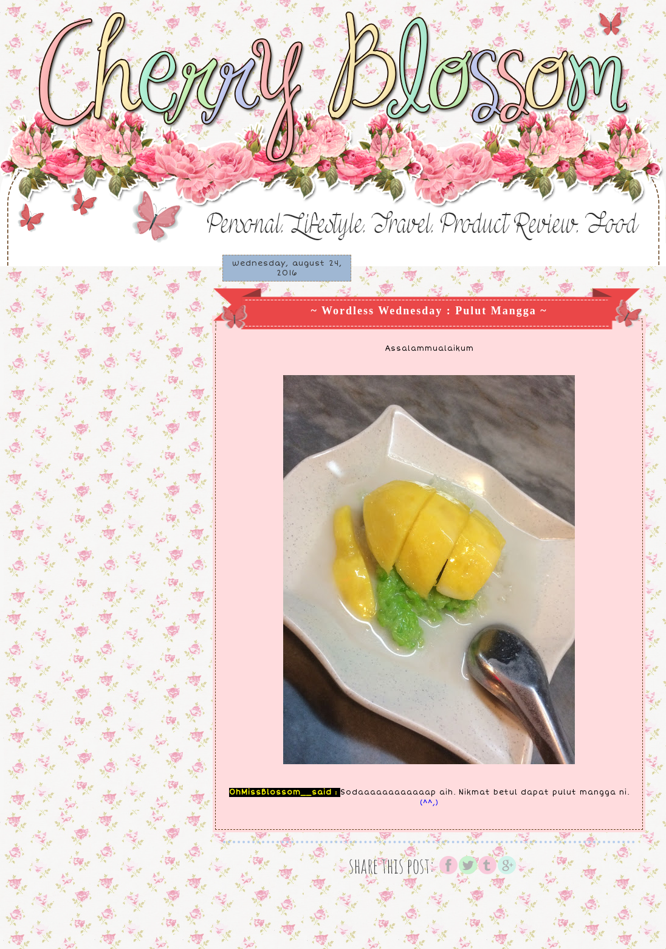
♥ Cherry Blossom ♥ (76, 32)
